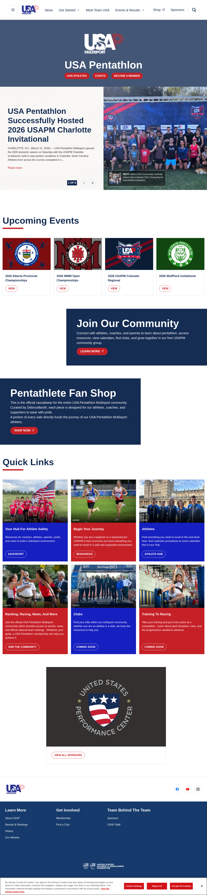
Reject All (157, 890)
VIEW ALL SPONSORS (68, 755)
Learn (94, 351)
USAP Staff (113, 824)
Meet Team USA (97, 10)
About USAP (12, 818)
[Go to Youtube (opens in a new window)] (187, 789)
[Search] (194, 10)
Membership (63, 818)
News (49, 10)
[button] (136, 178)
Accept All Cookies (181, 890)
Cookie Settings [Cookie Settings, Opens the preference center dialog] (134, 890)
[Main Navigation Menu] (13, 10)
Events (100, 75)
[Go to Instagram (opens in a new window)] (198, 789)
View (11, 288)
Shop (26, 430)
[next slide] (92, 183)
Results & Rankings (16, 824)
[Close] (201, 889)
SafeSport (16, 554)
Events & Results (129, 10)
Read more (15, 167)
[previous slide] (84, 183)
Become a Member (127, 75)
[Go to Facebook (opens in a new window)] (177, 789)
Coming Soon (85, 647)
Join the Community (22, 647)
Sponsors (178, 10)
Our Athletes (77, 75)
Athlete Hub (154, 554)
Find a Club (63, 824)
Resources (84, 554)
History (9, 831)
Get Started (69, 10)
